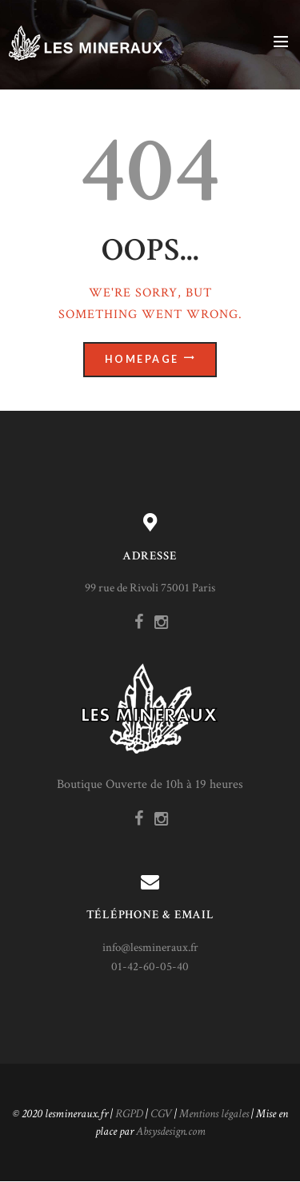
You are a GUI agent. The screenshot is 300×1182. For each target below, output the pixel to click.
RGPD (129, 1113)
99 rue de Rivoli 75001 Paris (150, 587)
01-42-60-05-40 (150, 966)
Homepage (142, 359)
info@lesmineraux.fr (150, 947)
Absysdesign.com (171, 1131)
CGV (161, 1113)
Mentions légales (214, 1113)
